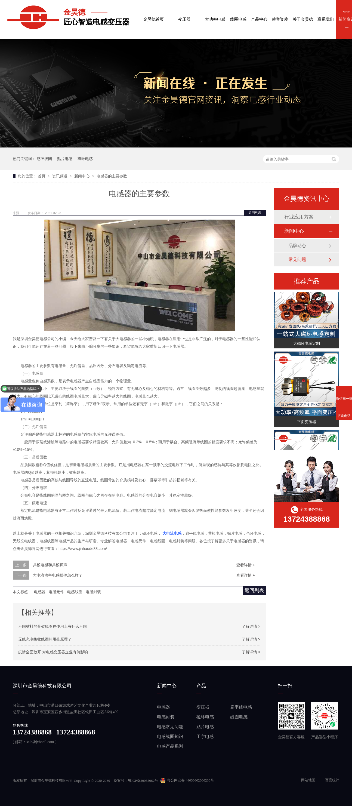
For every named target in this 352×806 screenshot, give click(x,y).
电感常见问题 (170, 726)
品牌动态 (297, 245)
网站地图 (308, 780)
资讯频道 (60, 176)
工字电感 (205, 736)
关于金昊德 (303, 14)
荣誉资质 (280, 14)
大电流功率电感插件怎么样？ (57, 575)
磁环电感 (85, 158)
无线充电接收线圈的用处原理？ (45, 639)
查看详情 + (245, 565)
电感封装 (165, 717)
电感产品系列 (170, 746)
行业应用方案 (299, 217)
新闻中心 (82, 176)
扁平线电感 (241, 707)
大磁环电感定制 (306, 344)
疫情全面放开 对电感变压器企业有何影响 (53, 652)
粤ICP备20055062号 (143, 781)
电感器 (163, 707)
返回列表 (254, 213)
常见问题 (297, 259)
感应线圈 (44, 158)
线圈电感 (238, 14)
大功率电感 (215, 14)
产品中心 (259, 14)
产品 (201, 685)
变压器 (184, 14)
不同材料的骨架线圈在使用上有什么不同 (52, 626)
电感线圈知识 (170, 736)
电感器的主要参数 (112, 176)
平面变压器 (306, 422)
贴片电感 (64, 158)
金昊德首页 (153, 14)
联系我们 (325, 14)
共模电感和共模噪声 (50, 565)
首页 (42, 176)
